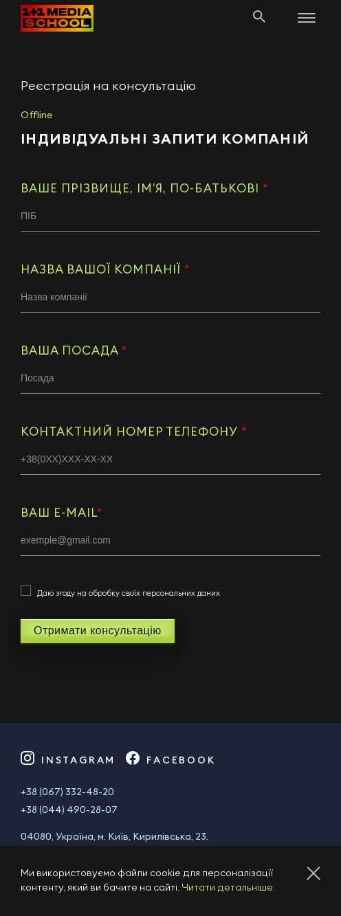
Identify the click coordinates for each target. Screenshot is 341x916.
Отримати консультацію (98, 630)
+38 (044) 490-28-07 (69, 810)
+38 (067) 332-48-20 (67, 792)
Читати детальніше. (228, 888)
